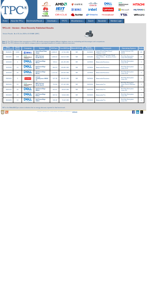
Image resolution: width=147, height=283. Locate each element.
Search (92, 21)
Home (5, 21)
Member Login (118, 21)
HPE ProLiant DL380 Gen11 (40, 57)
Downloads (53, 21)
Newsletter (104, 21)
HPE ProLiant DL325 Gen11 (40, 84)
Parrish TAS (74, 111)
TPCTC (66, 21)
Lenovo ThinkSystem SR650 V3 (42, 78)
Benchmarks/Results (36, 21)
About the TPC (18, 21)
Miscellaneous (80, 21)
